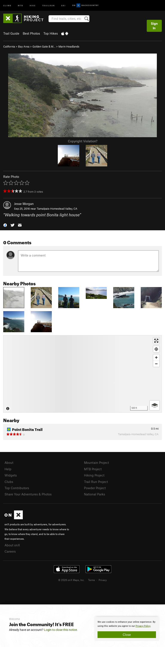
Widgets (11, 475)
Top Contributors (17, 488)
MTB (20, 5)
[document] (127, 629)
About (9, 462)
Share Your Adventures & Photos (28, 494)
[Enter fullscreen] (156, 341)
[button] (5, 224)
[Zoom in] (156, 357)
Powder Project (95, 488)
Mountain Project (96, 462)
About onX (12, 545)
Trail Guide (11, 33)
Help (8, 469)
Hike (33, 5)
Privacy (103, 579)
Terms (91, 579)
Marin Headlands (68, 46)
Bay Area (23, 46)
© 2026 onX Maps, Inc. (71, 579)
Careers (10, 551)
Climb (7, 5)
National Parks (94, 494)
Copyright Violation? (82, 141)
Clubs (9, 482)
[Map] (82, 373)
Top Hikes (50, 33)
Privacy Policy (143, 626)
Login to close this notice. (61, 630)
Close (127, 634)
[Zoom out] (156, 364)
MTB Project (93, 469)
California (9, 46)
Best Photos (31, 33)
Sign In (154, 26)
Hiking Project (94, 475)
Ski (63, 5)
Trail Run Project (96, 482)
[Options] (154, 405)
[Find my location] (156, 349)
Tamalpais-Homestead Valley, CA (57, 208)
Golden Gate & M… (43, 46)
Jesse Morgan (24, 204)
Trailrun (48, 5)
